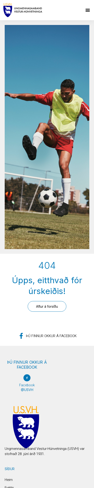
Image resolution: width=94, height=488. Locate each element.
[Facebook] (26, 377)
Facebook (27, 385)
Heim (9, 479)
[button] (87, 10)
